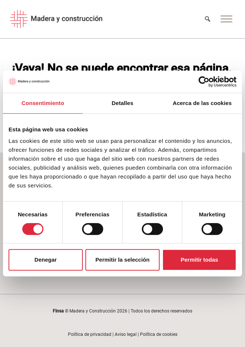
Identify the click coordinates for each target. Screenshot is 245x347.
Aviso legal (126, 334)
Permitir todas (199, 259)
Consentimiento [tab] (43, 103)
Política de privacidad (89, 334)
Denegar (46, 259)
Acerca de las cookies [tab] (202, 103)
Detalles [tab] (122, 103)
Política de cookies (158, 334)
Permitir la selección (122, 259)
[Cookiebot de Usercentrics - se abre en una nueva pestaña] (204, 81)
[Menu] (226, 19)
